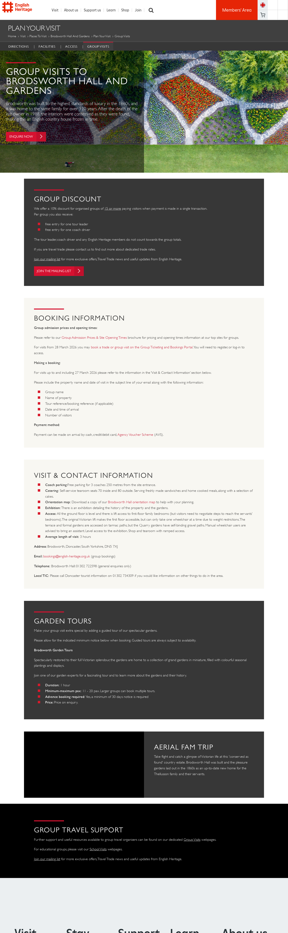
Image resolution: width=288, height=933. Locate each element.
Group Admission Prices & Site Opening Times (94, 338)
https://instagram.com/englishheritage (283, 15)
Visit (56, 10)
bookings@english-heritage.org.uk (66, 557)
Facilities (47, 46)
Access (71, 46)
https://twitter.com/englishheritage (283, 5)
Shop (126, 10)
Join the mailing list (62, 271)
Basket (263, 15)
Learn (112, 10)
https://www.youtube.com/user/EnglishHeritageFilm (273, 15)
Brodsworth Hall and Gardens (70, 36)
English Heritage (21, 9)
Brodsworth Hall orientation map (131, 502)
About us (72, 10)
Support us (93, 10)
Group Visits (98, 46)
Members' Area (237, 10)
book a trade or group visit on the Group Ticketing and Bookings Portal (142, 348)
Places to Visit (38, 36)
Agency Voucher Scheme (135, 435)
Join (139, 10)
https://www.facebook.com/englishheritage (273, 5)
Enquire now (28, 138)
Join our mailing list (47, 259)
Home (12, 36)
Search (152, 10)
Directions (18, 46)
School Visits (98, 850)
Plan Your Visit (102, 36)
